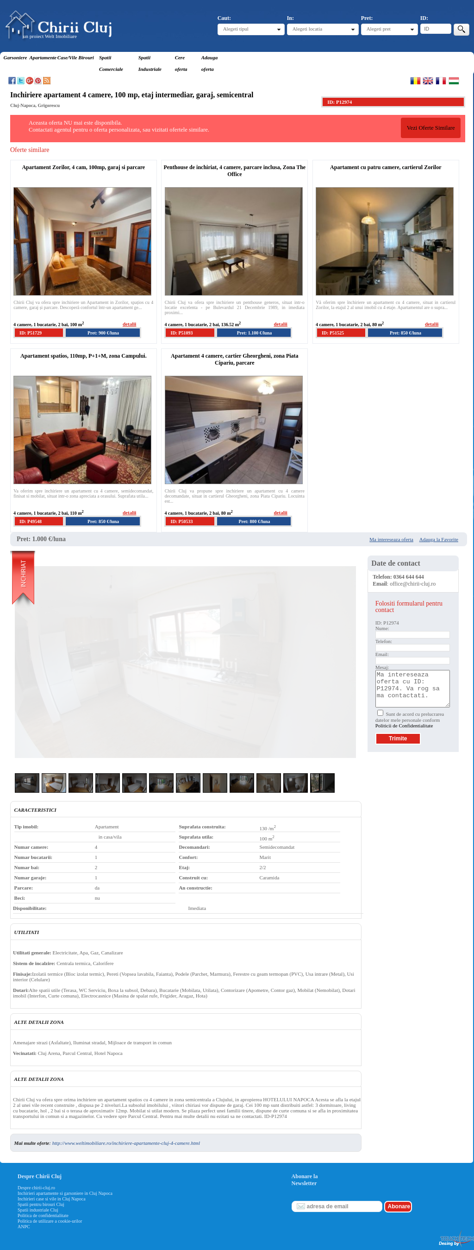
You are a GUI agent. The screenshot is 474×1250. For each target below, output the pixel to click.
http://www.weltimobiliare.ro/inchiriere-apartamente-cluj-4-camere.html (126, 1143)
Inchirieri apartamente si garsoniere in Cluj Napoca (65, 1193)
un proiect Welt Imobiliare (50, 36)
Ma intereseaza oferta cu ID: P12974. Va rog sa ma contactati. (412, 688)
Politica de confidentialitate (43, 1215)
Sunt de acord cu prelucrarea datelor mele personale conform (409, 719)
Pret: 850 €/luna (405, 332)
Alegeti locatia (307, 29)
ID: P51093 (181, 332)
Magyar (454, 80)
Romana (415, 80)
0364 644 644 (408, 577)
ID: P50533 (181, 521)
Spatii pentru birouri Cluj (41, 1204)
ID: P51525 (333, 332)
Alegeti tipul (236, 29)
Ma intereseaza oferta (391, 539)
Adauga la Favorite (438, 539)
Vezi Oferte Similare (431, 128)
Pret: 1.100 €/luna (254, 332)
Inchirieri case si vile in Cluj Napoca (52, 1198)
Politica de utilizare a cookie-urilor (50, 1221)
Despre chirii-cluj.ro (36, 1187)
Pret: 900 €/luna (103, 332)
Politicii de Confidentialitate (404, 725)
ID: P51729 (30, 332)
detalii (129, 324)
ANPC (24, 1226)
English (428, 80)
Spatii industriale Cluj (38, 1209)
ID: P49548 (30, 521)
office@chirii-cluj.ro (413, 584)
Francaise (441, 80)
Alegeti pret (379, 29)
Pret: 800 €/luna (254, 521)
